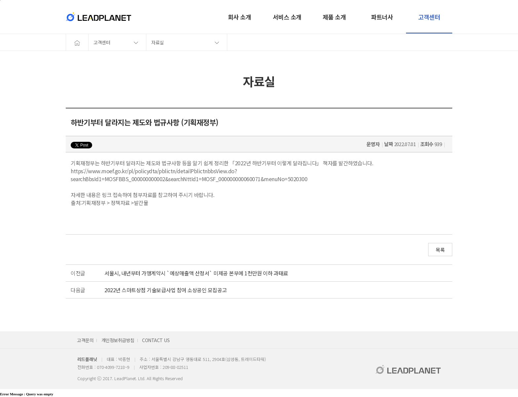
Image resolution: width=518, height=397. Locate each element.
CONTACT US (155, 340)
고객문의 (85, 340)
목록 (440, 249)
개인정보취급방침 (117, 340)
